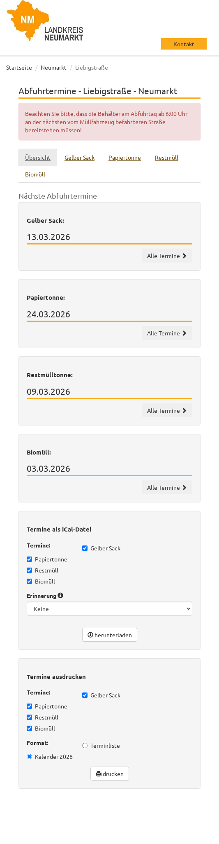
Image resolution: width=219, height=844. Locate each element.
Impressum (70, 835)
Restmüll (42, 570)
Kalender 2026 (50, 756)
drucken (110, 773)
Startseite (19, 67)
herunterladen (110, 634)
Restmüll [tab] (166, 157)
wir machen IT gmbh (79, 819)
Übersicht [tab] (38, 157)
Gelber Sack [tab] (80, 157)
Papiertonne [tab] (124, 157)
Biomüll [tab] (35, 174)
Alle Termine (167, 255)
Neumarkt (54, 67)
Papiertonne (47, 559)
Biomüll (41, 581)
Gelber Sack (101, 548)
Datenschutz (31, 835)
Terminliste (101, 745)
